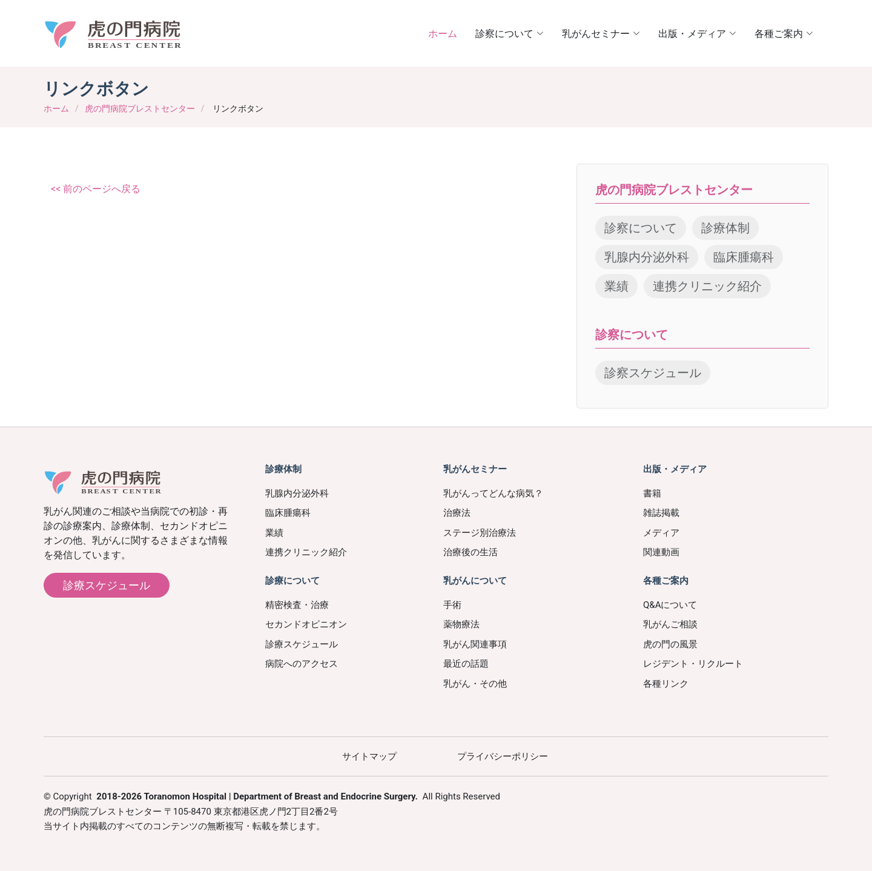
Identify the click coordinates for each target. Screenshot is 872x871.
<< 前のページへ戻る (95, 189)
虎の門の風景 (670, 644)
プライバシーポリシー (502, 756)
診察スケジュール (652, 372)
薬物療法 (461, 624)
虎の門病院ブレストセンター (140, 108)
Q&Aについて (670, 604)
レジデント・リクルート (693, 663)
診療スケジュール (106, 585)
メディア (661, 532)
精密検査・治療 (297, 604)
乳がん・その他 (475, 683)
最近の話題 (466, 663)
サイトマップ (369, 756)
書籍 (652, 493)
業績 (616, 286)
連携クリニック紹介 (707, 286)
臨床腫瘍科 (743, 257)
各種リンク (666, 683)
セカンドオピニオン (306, 624)
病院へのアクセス (301, 663)
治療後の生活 (470, 552)
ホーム (442, 33)
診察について (640, 228)
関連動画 (661, 552)
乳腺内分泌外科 (646, 257)
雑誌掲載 (661, 512)
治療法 (457, 512)
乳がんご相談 (670, 624)
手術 (452, 604)
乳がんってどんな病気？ (493, 493)
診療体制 (725, 228)
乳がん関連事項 (475, 644)
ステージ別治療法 (479, 532)
